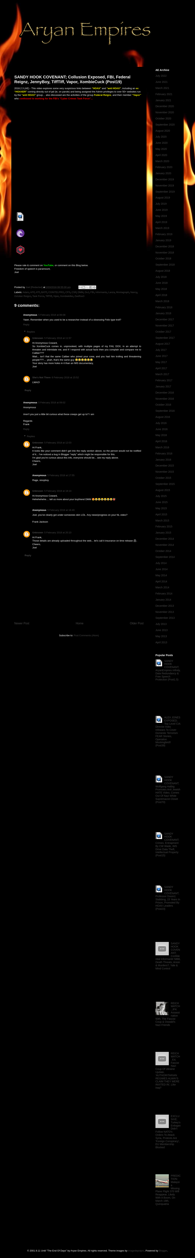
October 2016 (163, 404)
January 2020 (163, 173)
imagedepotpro (136, 1250)
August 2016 (162, 416)
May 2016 (161, 435)
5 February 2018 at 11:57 (58, 338)
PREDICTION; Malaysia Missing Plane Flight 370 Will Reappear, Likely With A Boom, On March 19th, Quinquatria (168, 1189)
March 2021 (162, 88)
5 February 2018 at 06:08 (51, 314)
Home (80, 623)
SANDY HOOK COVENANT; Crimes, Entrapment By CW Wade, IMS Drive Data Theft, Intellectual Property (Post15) (167, 844)
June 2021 (161, 81)
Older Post (137, 623)
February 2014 (163, 593)
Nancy (133, 292)
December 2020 (164, 106)
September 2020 (165, 124)
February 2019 (163, 234)
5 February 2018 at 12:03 (58, 442)
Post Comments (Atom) (86, 635)
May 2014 (161, 575)
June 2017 (161, 356)
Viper (56, 296)
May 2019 (161, 215)
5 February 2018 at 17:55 (60, 475)
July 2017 (161, 349)
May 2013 (161, 636)
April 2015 (161, 514)
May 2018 (161, 288)
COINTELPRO (56, 292)
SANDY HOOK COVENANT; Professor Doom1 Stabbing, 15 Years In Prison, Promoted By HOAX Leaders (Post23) (167, 897)
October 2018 (163, 258)
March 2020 (162, 161)
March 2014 (162, 587)
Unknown (37, 338)
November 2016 (164, 398)
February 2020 (163, 167)
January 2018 (163, 313)
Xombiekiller (66, 296)
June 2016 (161, 429)
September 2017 (165, 337)
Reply (26, 324)
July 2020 (161, 136)
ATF (38, 292)
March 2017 (162, 374)
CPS (67, 292)
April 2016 (161, 441)
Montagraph (122, 292)
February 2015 (163, 526)
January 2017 (163, 386)
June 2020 (161, 142)
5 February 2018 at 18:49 (60, 510)
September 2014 (165, 556)
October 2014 (163, 551)
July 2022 (161, 75)
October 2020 (163, 118)
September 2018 (165, 264)
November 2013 (164, 611)
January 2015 (163, 532)
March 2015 (162, 520)
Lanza (111, 292)
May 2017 (161, 362)
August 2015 (162, 490)
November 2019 (164, 185)
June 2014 (161, 569)
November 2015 (164, 471)
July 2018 (161, 276)
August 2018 (162, 270)
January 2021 (163, 100)
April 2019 (161, 222)
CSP (74, 292)
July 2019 (161, 203)
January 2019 (163, 240)
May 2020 (161, 148)
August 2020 (162, 130)
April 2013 (161, 642)
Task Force (38, 296)
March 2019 (162, 228)
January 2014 (163, 599)
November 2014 (164, 544)
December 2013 (164, 605)
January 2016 (163, 459)
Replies (31, 331)
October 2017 (163, 331)
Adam (26, 292)
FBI (92, 292)
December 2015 (164, 465)
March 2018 (162, 301)
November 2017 (164, 325)
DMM (80, 292)
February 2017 (163, 380)
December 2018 (164, 246)
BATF (44, 292)
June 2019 (161, 209)
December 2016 (164, 392)
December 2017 (164, 319)
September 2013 (165, 617)
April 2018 (161, 295)
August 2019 (162, 197)
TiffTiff (49, 296)
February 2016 (163, 453)
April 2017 (161, 368)
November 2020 (164, 112)
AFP (32, 292)
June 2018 (161, 282)
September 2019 (165, 191)
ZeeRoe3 (79, 296)
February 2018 (163, 307)
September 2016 (165, 410)
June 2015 (161, 502)
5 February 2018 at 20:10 (58, 532)
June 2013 (161, 630)
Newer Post (21, 623)
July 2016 (161, 423)
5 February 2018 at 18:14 (58, 491)
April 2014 (161, 581)
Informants (101, 292)
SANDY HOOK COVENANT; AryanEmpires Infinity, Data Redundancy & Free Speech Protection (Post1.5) (168, 670)
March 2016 (162, 447)
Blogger (163, 1250)
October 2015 (163, 477)
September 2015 (165, 483)
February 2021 (163, 94)
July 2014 (161, 563)
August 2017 (162, 343)
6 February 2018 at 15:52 (65, 377)
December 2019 (164, 179)
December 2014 (164, 538)
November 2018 (164, 252)
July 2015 (161, 496)
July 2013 (161, 624)
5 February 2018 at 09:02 (51, 402)
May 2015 (161, 508)
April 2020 (161, 155)
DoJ (87, 292)
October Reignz (22, 296)
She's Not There (41, 377)
